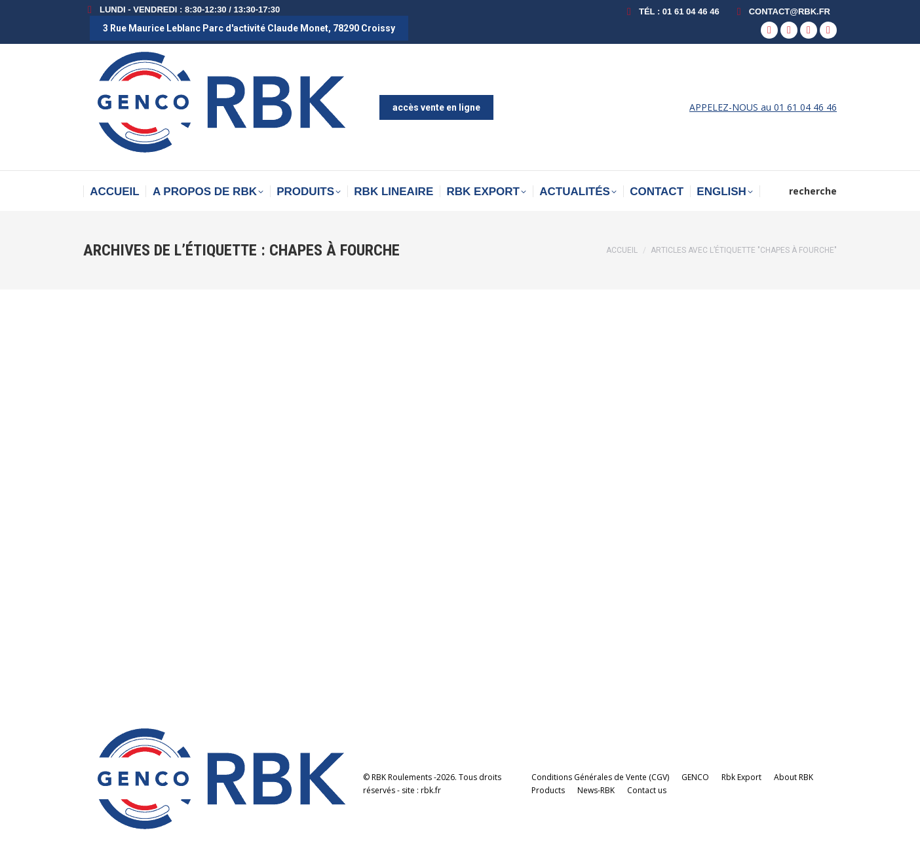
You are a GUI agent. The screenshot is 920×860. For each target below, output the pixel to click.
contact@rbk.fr (781, 11)
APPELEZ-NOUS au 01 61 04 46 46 (763, 107)
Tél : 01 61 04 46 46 (671, 11)
